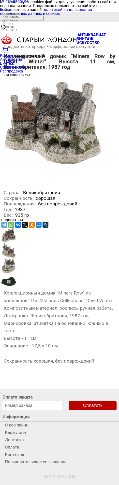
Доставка (9, 20)
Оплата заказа (17, 397)
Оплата (7, 23)
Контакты (9, 30)
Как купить (10, 17)
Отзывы (8, 26)
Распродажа (11, 71)
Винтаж (7, 63)
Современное (12, 67)
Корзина (7, 55)
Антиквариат (12, 59)
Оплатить (93, 405)
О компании (11, 14)
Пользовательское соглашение (35, 461)
